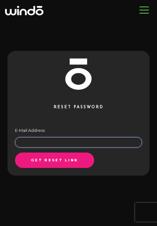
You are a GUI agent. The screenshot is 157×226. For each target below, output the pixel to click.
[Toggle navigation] (144, 10)
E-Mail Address (30, 130)
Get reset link (54, 160)
